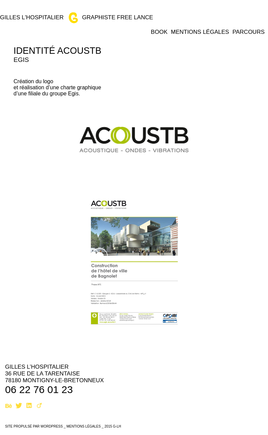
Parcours (248, 32)
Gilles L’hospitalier (37, 367)
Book (159, 32)
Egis (21, 59)
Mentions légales (200, 32)
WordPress (52, 426)
